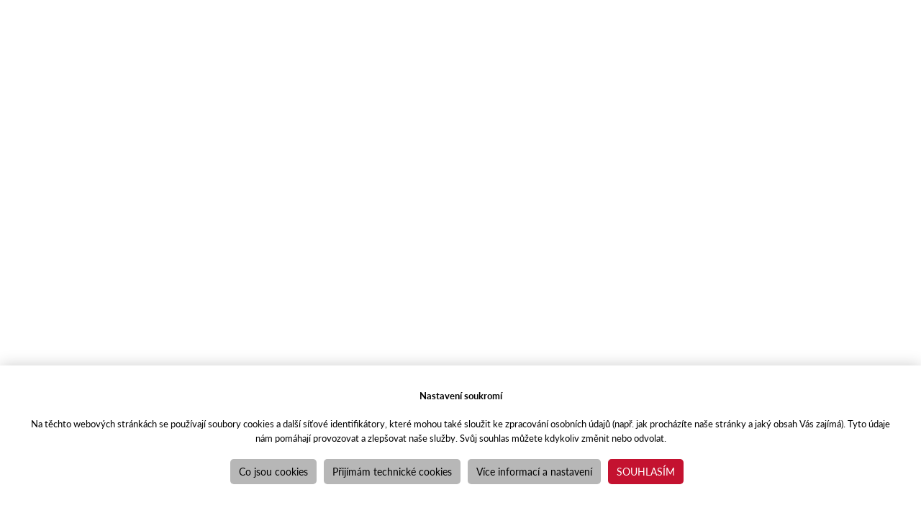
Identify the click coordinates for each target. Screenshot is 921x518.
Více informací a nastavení (534, 471)
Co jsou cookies (273, 471)
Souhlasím (646, 471)
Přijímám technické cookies (392, 471)
